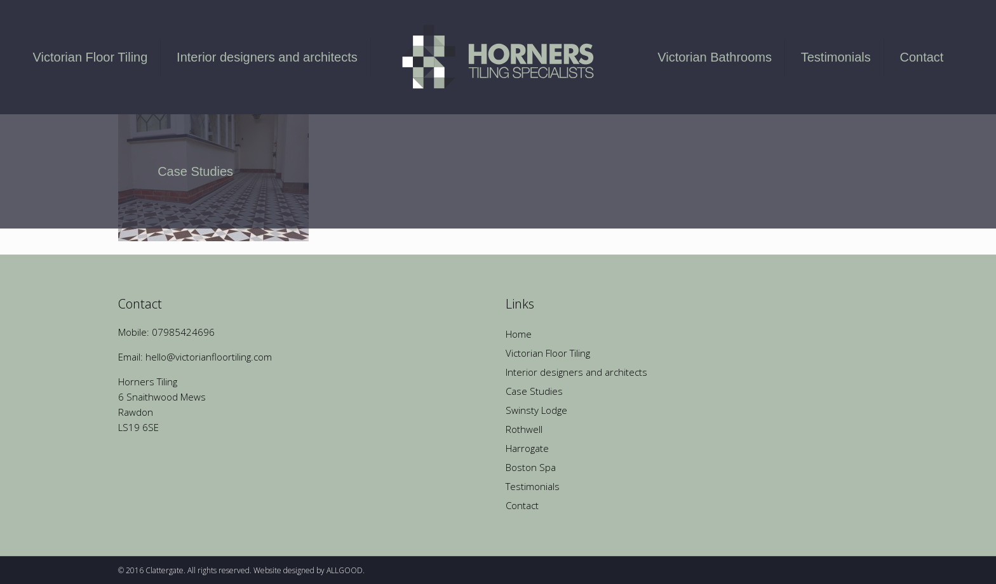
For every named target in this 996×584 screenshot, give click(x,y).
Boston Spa (531, 467)
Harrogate (527, 448)
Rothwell (524, 429)
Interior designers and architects (576, 372)
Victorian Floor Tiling (548, 353)
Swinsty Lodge (536, 410)
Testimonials (533, 486)
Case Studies (534, 391)
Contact (522, 505)
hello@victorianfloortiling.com (208, 356)
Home (519, 334)
